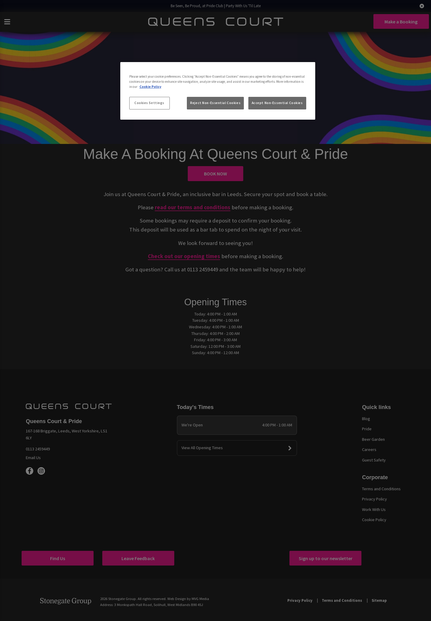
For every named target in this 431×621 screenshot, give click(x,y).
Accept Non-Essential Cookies (277, 103)
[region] (217, 91)
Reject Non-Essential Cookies (215, 103)
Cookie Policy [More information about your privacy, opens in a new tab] (150, 87)
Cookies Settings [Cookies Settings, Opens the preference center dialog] (149, 103)
